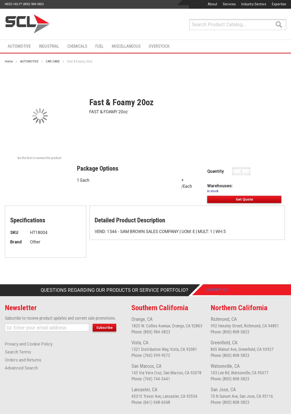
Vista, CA (139, 343)
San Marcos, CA (146, 366)
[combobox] (237, 24)
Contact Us (220, 290)
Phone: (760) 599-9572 (150, 355)
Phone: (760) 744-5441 (150, 378)
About (212, 4)
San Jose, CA (223, 389)
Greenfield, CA (224, 343)
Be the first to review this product (39, 158)
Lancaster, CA (144, 389)
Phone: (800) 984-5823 (150, 332)
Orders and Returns (23, 360)
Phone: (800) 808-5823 (230, 332)
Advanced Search (21, 368)
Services (229, 4)
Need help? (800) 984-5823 (24, 4)
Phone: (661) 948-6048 (150, 402)
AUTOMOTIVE (29, 61)
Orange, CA (142, 319)
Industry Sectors (253, 4)
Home (9, 61)
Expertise (279, 4)
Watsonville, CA (225, 366)
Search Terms (18, 352)
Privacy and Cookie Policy (29, 344)
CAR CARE (53, 61)
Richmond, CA (224, 319)
